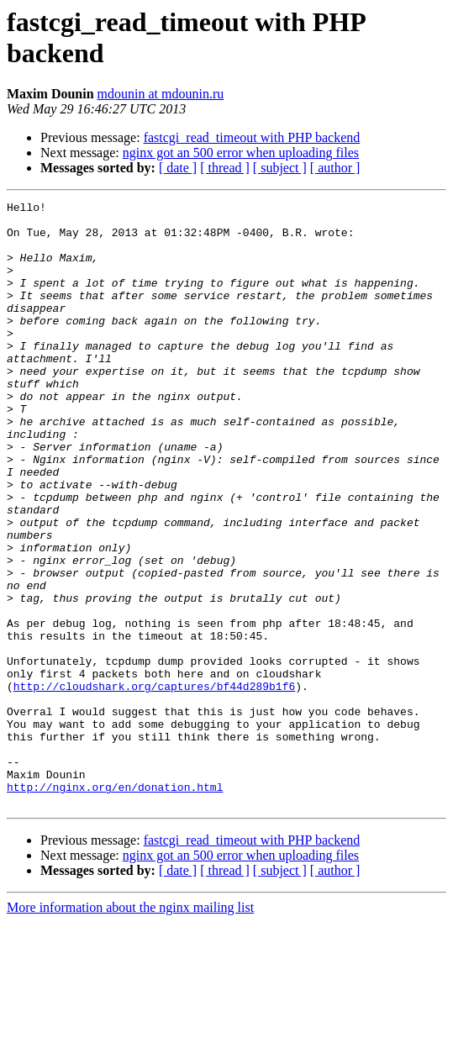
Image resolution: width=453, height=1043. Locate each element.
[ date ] (178, 168)
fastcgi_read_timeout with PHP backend (252, 137)
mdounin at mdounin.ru (160, 94)
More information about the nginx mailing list (130, 1028)
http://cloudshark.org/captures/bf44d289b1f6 (154, 784)
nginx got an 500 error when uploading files (241, 152)
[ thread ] (225, 168)
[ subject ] (280, 168)
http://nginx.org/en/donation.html (115, 905)
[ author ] (335, 168)
